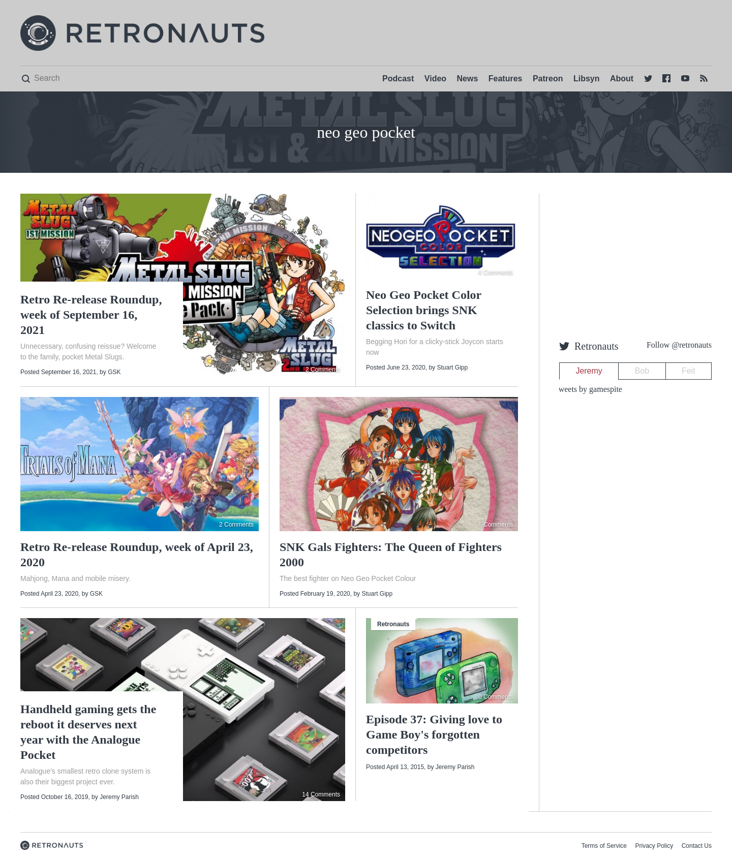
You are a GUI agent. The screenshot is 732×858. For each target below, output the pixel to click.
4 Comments (495, 272)
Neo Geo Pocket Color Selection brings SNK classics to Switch (423, 310)
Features (506, 78)
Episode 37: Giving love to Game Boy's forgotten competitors (434, 734)
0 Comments (495, 696)
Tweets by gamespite (588, 389)
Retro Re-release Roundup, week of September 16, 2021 (91, 314)
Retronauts (393, 624)
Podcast (398, 78)
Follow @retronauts (679, 345)
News (467, 78)
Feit (688, 370)
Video (435, 78)
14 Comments (321, 794)
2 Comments (323, 369)
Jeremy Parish (119, 797)
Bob (642, 370)
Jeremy (588, 370)
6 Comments (495, 524)
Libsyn (586, 78)
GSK (114, 372)
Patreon (548, 78)
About (621, 78)
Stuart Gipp (452, 367)
